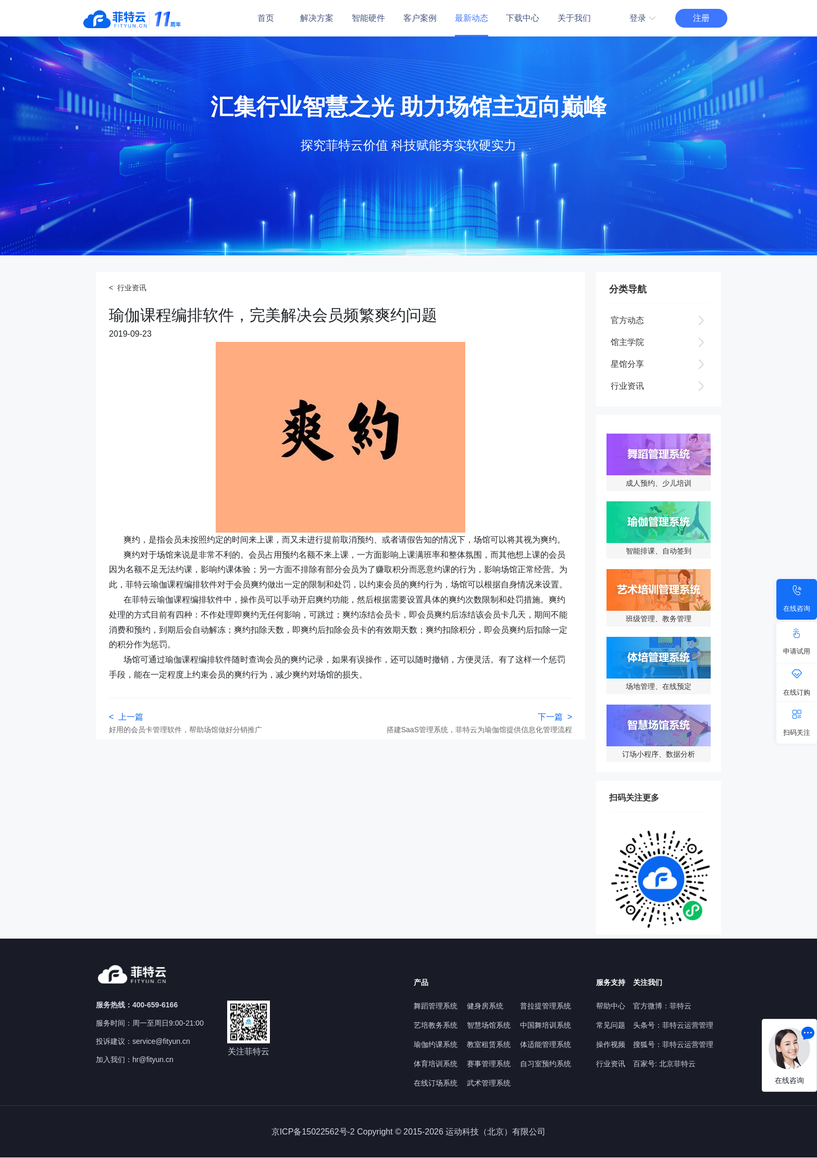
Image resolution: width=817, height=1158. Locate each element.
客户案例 (420, 18)
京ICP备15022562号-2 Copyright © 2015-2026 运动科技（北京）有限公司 (408, 1131)
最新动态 (471, 18)
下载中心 (522, 18)
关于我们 (574, 18)
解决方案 (316, 18)
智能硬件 (368, 18)
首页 (265, 18)
